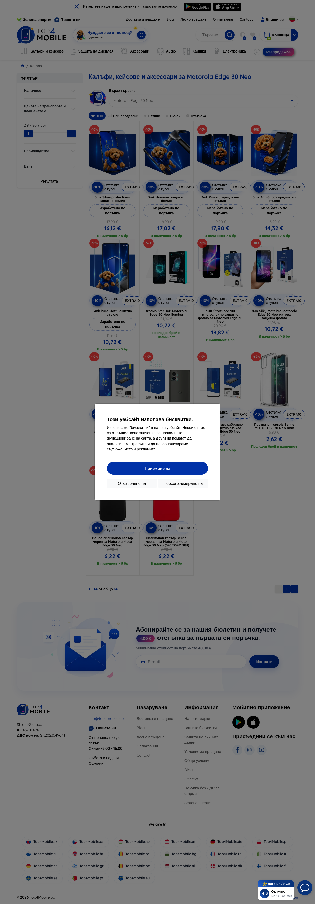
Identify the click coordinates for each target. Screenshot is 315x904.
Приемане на (157, 468)
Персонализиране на (183, 483)
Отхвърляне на (132, 483)
